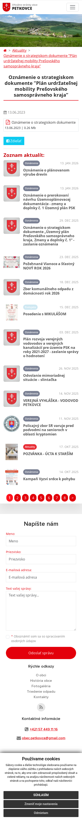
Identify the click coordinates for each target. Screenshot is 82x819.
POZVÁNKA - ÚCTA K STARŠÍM (48, 453)
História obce (41, 680)
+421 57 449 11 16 (44, 729)
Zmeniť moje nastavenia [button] (41, 804)
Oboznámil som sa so (38, 638)
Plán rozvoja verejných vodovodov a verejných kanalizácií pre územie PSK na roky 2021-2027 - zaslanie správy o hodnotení (51, 347)
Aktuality (19, 50)
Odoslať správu (41, 653)
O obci (41, 675)
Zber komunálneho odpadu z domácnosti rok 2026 (48, 290)
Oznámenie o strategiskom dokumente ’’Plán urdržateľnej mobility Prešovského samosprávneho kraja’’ (40, 61)
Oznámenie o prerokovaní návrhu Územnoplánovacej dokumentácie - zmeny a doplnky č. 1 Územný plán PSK (49, 201)
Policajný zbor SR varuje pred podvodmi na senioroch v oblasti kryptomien (48, 429)
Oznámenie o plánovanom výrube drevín (46, 172)
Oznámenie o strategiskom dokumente (44, 122)
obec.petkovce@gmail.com (43, 738)
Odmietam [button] (41, 813)
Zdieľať (13, 141)
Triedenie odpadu (41, 691)
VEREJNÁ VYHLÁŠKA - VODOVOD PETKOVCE (50, 402)
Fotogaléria (41, 686)
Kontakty (41, 697)
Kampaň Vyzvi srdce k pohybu (49, 478)
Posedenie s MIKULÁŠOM (44, 314)
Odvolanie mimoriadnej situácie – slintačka (44, 377)
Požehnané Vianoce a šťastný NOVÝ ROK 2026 (48, 265)
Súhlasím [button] (41, 795)
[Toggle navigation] (72, 7)
